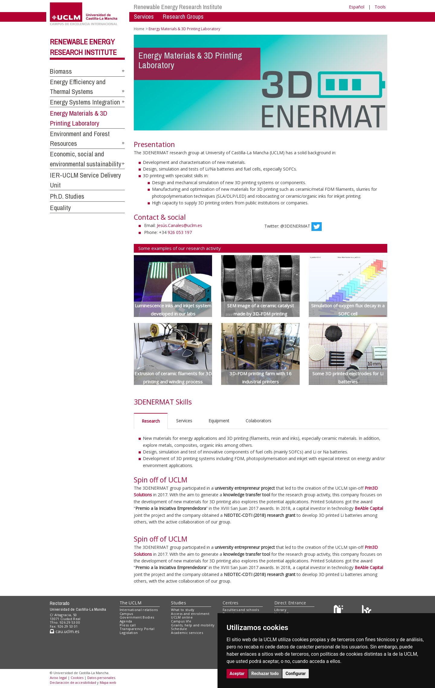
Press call (128, 625)
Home (139, 28)
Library (280, 609)
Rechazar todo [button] (265, 673)
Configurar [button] (295, 673)
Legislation (129, 632)
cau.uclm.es (64, 631)
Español (356, 7)
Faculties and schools (241, 609)
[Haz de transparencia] (339, 611)
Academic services (187, 632)
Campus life (181, 621)
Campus (126, 613)
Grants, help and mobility (192, 625)
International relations (139, 609)
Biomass (61, 71)
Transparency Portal (137, 628)
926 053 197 (180, 232)
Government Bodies (137, 617)
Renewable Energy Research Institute (178, 7)
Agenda (126, 621)
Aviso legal (58, 677)
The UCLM (130, 603)
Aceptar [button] (237, 673)
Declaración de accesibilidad (73, 682)
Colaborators (258, 421)
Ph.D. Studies (67, 196)
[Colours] (366, 611)
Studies (178, 603)
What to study (182, 609)
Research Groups (183, 16)
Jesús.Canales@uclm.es (179, 225)
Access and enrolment (190, 613)
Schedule (179, 628)
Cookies (77, 677)
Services (144, 16)
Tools (380, 7)
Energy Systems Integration (85, 102)
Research (151, 421)
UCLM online (182, 617)
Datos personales (101, 677)
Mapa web (108, 682)
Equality (60, 207)
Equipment (218, 421)
